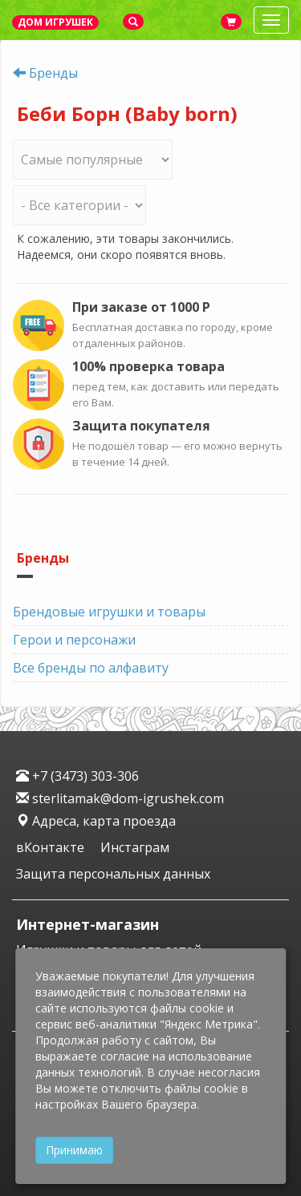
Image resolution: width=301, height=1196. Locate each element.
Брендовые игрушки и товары (109, 611)
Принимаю (74, 1150)
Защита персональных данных (113, 874)
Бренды (53, 73)
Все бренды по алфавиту (91, 668)
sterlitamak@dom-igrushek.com (120, 798)
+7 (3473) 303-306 (77, 776)
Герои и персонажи (74, 640)
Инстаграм (134, 847)
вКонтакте (51, 847)
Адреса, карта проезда (96, 821)
